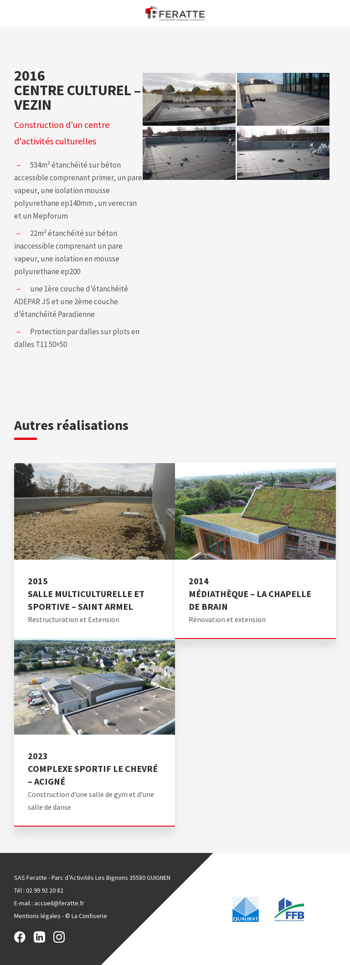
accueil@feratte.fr (59, 903)
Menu (10, 13)
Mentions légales (37, 916)
